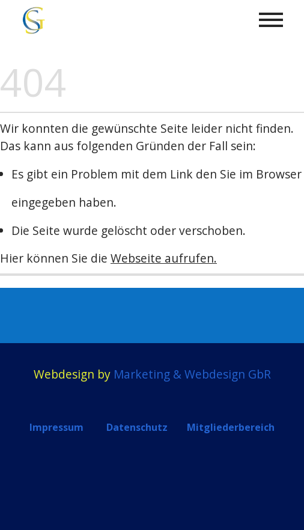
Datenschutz (137, 427)
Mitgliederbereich (231, 427)
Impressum (56, 427)
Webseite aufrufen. (164, 258)
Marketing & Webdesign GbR (192, 374)
